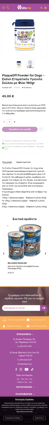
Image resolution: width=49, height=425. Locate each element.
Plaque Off (7, 87)
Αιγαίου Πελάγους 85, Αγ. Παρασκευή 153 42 (25, 341)
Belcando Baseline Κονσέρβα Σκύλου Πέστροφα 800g (23, 267)
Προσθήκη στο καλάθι (20, 129)
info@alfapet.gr (24, 364)
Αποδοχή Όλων (39, 418)
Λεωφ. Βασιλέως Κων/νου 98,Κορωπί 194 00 (25, 354)
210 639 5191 (25, 346)
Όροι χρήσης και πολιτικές (24, 411)
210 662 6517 (25, 360)
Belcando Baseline (17, 263)
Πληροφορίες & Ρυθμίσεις (13, 418)
